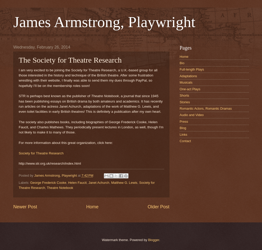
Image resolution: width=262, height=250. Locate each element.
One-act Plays (190, 89)
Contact (185, 141)
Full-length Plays (192, 69)
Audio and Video (192, 115)
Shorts (184, 95)
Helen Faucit (77, 183)
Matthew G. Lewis (124, 183)
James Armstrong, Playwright (104, 22)
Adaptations (188, 76)
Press (184, 121)
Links (183, 135)
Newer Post (25, 206)
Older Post (158, 206)
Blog (183, 128)
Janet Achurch (99, 183)
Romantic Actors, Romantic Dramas (206, 108)
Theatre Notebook (60, 188)
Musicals (186, 82)
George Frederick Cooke (48, 183)
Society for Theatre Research (41, 153)
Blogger (153, 240)
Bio (182, 63)
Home (92, 206)
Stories (185, 102)
